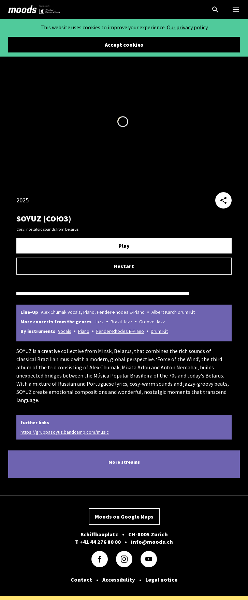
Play (124, 245)
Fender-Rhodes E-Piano (120, 331)
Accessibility (118, 579)
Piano (83, 331)
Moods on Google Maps (124, 516)
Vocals (64, 331)
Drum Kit (159, 331)
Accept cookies (124, 44)
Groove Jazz (152, 322)
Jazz (99, 322)
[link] (22, 9)
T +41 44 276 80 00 (98, 541)
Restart (124, 266)
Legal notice (161, 579)
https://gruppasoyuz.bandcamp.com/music (64, 432)
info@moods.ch (152, 541)
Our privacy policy (187, 27)
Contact (81, 579)
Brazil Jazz (121, 322)
